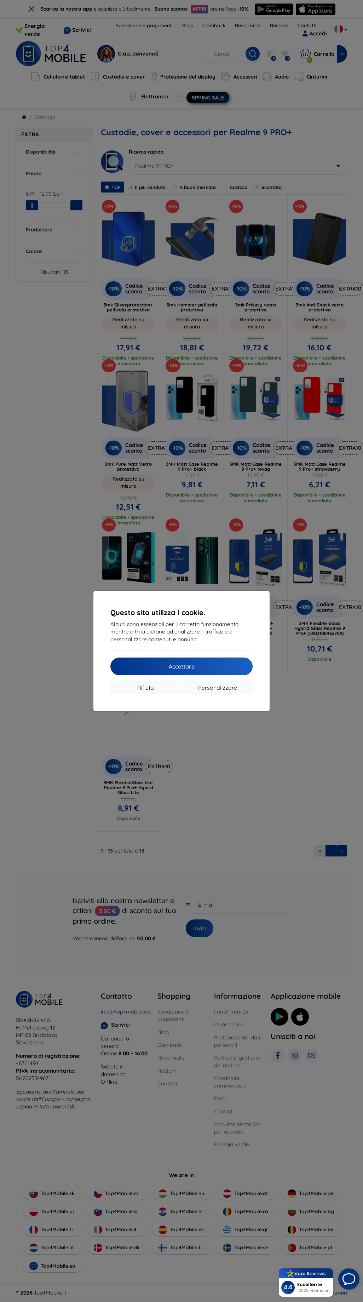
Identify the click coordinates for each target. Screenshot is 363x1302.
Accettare (182, 666)
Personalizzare (217, 687)
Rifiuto (145, 687)
